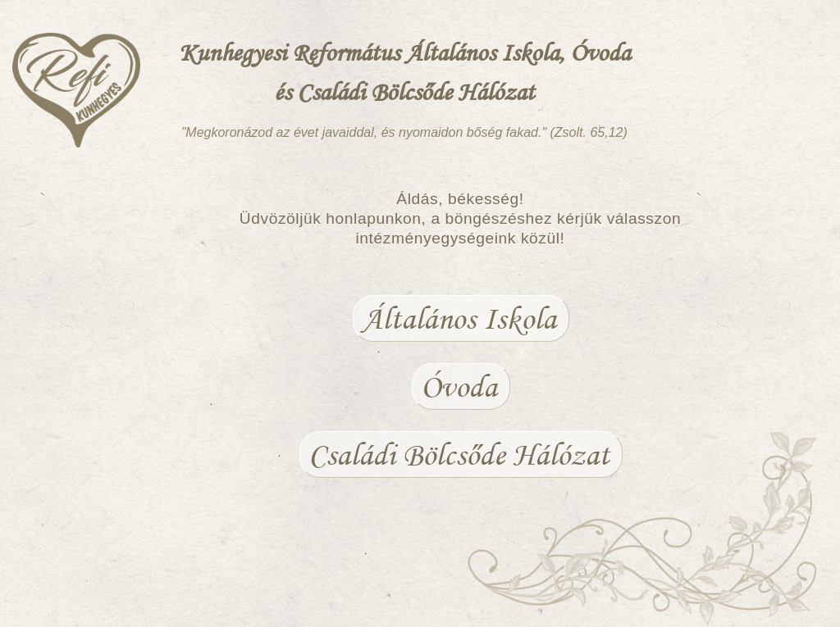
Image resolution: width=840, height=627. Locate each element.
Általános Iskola (459, 318)
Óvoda (459, 386)
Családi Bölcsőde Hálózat (458, 454)
